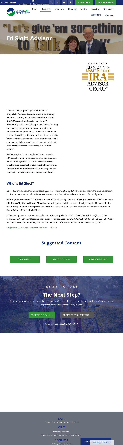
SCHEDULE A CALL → (42, 315)
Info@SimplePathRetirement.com (61, 444)
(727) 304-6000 (8, 2)
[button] (34, 9)
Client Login (84, 2)
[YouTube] (64, 2)
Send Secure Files (105, 2)
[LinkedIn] (57, 2)
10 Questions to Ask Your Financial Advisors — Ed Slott (32, 227)
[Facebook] (70, 2)
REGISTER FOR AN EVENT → (77, 315)
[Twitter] (51, 2)
